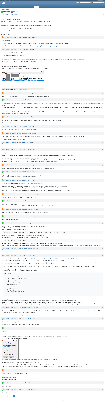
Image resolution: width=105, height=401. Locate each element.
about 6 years (29, 328)
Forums (37, 7)
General (7, 9)
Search (77, 2)
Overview (3, 7)
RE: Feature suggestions (10, 37)
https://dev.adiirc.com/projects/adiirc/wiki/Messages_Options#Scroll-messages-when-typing (36, 46)
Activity (8, 7)
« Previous (4, 396)
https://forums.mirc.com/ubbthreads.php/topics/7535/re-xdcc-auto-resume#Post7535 (52, 258)
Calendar (24, 7)
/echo (12, 312)
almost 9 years (14, 14)
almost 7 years (29, 149)
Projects (5, 0)
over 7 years (32, 37)
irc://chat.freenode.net (26, 21)
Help (9, 0)
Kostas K (8, 14)
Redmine (48, 400)
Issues (19, 7)
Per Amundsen (25, 37)
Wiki (32, 7)
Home (2, 0)
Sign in (98, 0)
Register (102, 0)
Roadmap (14, 7)
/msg (5, 310)
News (29, 7)
